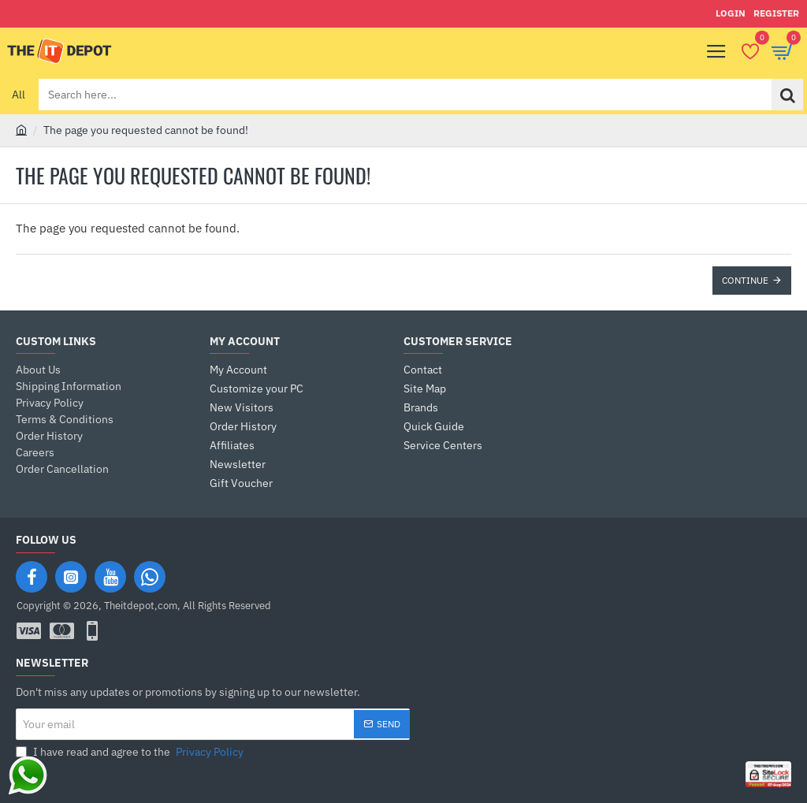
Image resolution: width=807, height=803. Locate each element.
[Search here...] (787, 94)
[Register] (776, 13)
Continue (745, 280)
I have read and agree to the (131, 752)
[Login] (730, 13)
